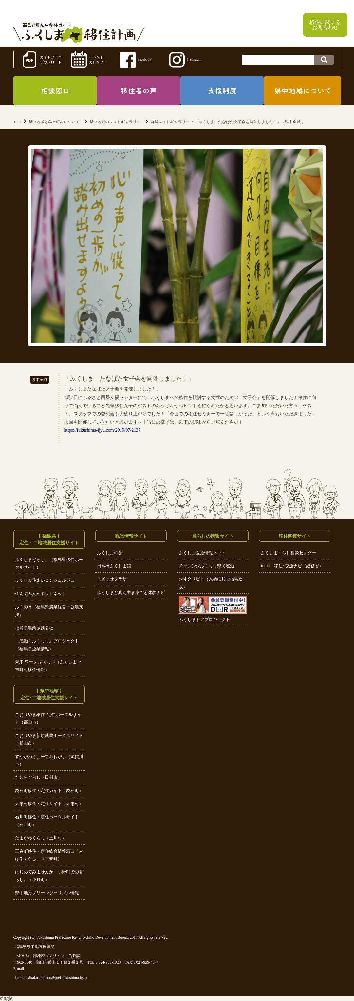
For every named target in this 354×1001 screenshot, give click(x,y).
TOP (17, 122)
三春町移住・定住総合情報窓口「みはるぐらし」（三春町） (49, 855)
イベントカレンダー (98, 59)
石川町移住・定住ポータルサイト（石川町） (47, 820)
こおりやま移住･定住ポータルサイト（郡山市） (48, 718)
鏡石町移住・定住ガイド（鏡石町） (49, 790)
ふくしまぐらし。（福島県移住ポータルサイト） (49, 563)
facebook (144, 59)
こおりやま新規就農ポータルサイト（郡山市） (49, 739)
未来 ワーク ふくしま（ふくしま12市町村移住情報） (48, 665)
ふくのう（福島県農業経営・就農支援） (49, 610)
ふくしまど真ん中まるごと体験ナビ (131, 592)
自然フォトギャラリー (170, 122)
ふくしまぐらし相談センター (288, 552)
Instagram (194, 59)
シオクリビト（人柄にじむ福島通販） (211, 582)
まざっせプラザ (112, 578)
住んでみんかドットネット (40, 593)
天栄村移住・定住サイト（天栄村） (49, 803)
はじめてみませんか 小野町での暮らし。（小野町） (49, 875)
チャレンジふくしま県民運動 (206, 565)
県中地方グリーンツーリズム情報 (47, 892)
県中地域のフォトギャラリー (114, 122)
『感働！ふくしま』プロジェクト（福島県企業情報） (47, 644)
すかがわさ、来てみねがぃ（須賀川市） (49, 760)
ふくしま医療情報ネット (202, 552)
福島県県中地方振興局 (34, 946)
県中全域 (39, 379)
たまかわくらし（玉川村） (40, 837)
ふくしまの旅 (109, 552)
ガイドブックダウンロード (51, 59)
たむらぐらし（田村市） (38, 777)
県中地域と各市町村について (54, 122)
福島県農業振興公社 (34, 627)
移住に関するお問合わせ (325, 24)
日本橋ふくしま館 (114, 565)
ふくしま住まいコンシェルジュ (45, 580)
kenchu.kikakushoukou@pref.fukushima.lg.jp (51, 977)
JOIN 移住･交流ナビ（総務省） (292, 565)
